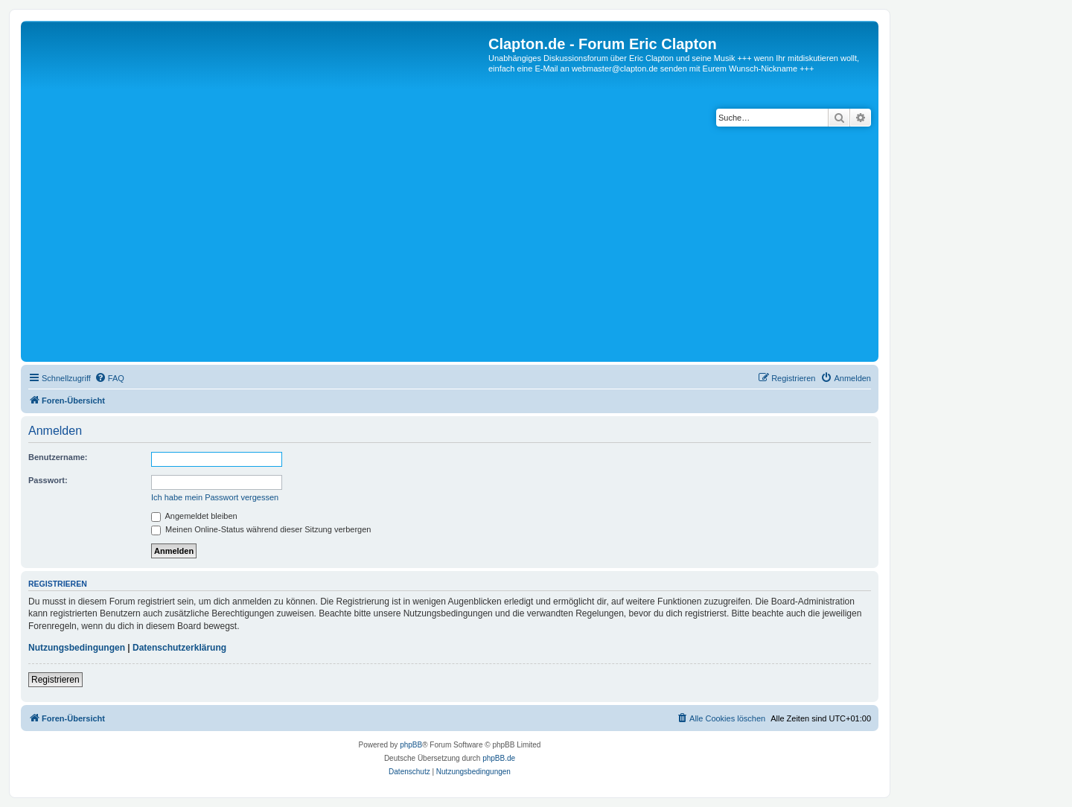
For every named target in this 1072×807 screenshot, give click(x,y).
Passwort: (48, 480)
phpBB (411, 745)
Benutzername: (57, 457)
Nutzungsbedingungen (76, 647)
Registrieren (55, 679)
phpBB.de (498, 758)
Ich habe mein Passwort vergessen (214, 497)
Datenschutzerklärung (179, 647)
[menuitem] (109, 378)
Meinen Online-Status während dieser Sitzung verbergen (261, 529)
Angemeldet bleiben (194, 515)
